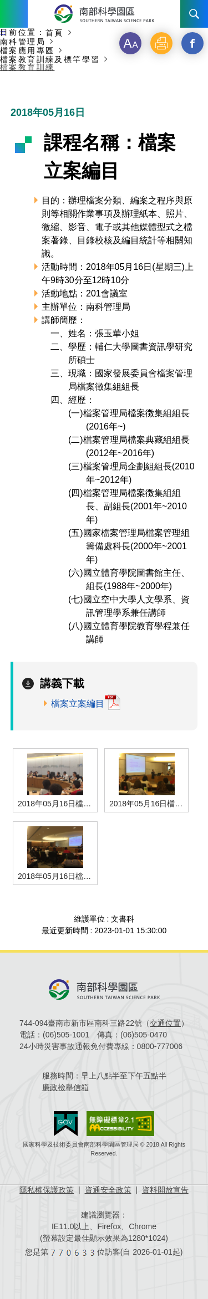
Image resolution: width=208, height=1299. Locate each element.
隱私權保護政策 (46, 1189)
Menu (14, 14)
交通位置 (165, 1023)
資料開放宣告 (165, 1189)
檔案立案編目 (77, 703)
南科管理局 (22, 41)
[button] (130, 43)
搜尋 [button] (194, 14)
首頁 (54, 32)
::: (3, 33)
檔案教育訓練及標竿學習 (50, 59)
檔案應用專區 (27, 50)
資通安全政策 (108, 1189)
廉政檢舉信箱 (65, 1087)
